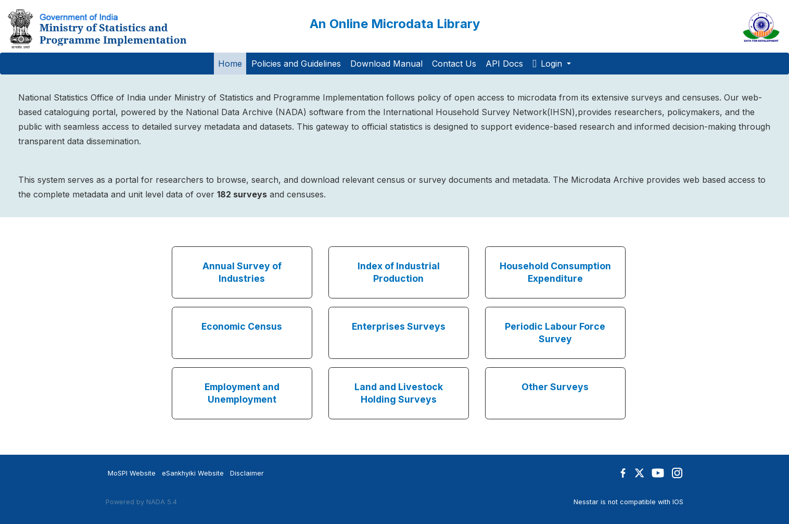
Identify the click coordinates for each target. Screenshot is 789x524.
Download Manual (386, 63)
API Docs (504, 63)
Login (548, 63)
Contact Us (454, 63)
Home (230, 63)
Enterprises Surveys (399, 326)
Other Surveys (555, 386)
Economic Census (241, 326)
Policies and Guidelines (296, 63)
